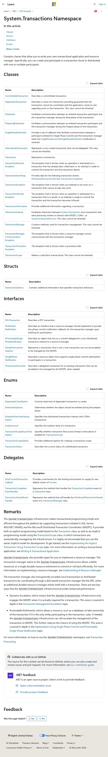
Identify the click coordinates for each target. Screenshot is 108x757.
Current (52, 482)
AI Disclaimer (12, 743)
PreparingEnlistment (14, 123)
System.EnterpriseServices (44, 218)
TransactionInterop (14, 212)
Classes (9, 31)
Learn (6, 11)
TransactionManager (15, 224)
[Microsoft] (54, 4)
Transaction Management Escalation (42, 603)
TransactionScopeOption (17, 440)
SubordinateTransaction (16, 148)
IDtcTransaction (12, 320)
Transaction (10, 157)
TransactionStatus (13, 446)
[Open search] (95, 4)
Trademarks (57, 747)
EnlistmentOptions (14, 407)
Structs (9, 35)
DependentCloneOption (16, 401)
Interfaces (11, 39)
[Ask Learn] (96, 11)
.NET (14, 11)
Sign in (102, 4)
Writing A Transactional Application (40, 551)
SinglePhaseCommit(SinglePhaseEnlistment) (61, 138)
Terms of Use (42, 747)
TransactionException (15, 184)
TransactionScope (13, 255)
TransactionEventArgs (15, 175)
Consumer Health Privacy (18, 747)
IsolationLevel (11, 425)
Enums (9, 44)
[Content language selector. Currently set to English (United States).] (20, 735)
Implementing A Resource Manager (82, 570)
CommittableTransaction (16, 95)
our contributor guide (82, 664)
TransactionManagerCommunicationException (15, 237)
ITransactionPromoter (15, 365)
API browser (25, 11)
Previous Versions (30, 743)
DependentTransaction (16, 101)
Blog (45, 743)
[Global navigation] (3, 4)
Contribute (58, 743)
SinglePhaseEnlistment (15, 132)
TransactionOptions (14, 287)
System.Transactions (70, 212)
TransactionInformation (16, 206)
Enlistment (10, 114)
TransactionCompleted (71, 178)
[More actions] (101, 11)
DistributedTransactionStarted (46, 178)
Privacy (70, 743)
